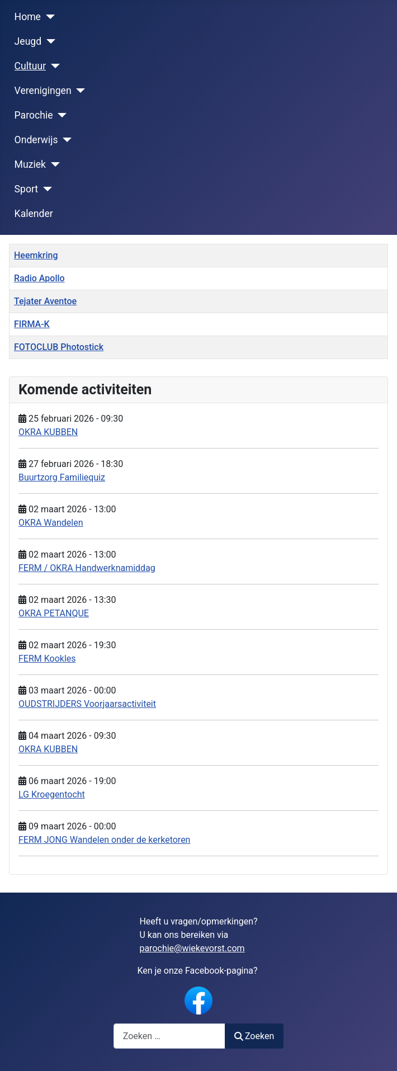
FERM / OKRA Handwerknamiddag (86, 568)
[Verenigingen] (79, 90)
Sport (27, 189)
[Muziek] (53, 164)
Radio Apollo (39, 278)
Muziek (30, 164)
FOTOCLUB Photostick (58, 347)
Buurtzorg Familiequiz (61, 477)
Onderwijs (36, 139)
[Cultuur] (53, 66)
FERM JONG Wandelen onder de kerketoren (104, 839)
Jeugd (28, 41)
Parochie (34, 115)
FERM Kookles (47, 658)
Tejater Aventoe (45, 301)
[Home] (48, 17)
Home (28, 16)
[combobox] (169, 1036)
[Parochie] (60, 115)
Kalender (34, 213)
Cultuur (30, 66)
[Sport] (45, 189)
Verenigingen (43, 90)
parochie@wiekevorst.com (191, 948)
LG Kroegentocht (51, 794)
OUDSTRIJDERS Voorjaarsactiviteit (87, 704)
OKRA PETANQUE (53, 613)
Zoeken (254, 1036)
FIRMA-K (32, 324)
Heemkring (36, 255)
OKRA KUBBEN (48, 432)
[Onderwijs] (65, 140)
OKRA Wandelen (50, 522)
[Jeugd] (48, 41)
